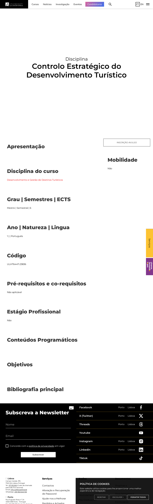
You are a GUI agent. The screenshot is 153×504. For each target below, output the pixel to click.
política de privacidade (41, 446)
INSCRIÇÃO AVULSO (127, 142)
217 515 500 (13, 485)
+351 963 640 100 (20, 492)
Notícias (47, 4)
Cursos (35, 4)
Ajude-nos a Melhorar (54, 498)
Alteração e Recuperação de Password (56, 492)
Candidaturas (94, 4)
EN (141, 4)
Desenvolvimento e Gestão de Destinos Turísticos (35, 180)
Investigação (62, 4)
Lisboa (131, 407)
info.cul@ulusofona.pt (19, 490)
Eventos (78, 4)
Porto (121, 407)
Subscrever (38, 454)
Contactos (48, 485)
